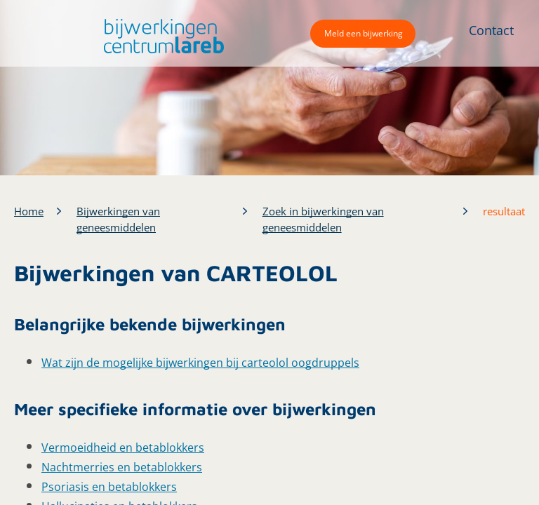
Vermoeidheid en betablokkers (122, 447)
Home (29, 211)
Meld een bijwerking (363, 33)
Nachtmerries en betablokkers (121, 467)
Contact (491, 30)
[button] (160, 36)
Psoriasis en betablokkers (109, 486)
